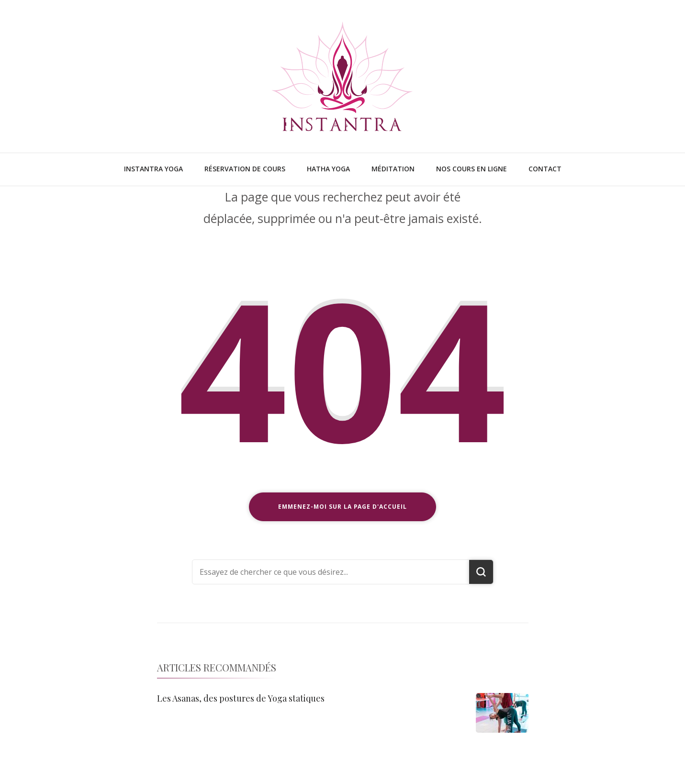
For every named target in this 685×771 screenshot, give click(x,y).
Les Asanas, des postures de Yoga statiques (241, 698)
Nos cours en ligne (471, 168)
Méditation (393, 168)
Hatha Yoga (328, 168)
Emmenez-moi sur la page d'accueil (342, 507)
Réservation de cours (244, 168)
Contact (544, 168)
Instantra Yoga (153, 168)
